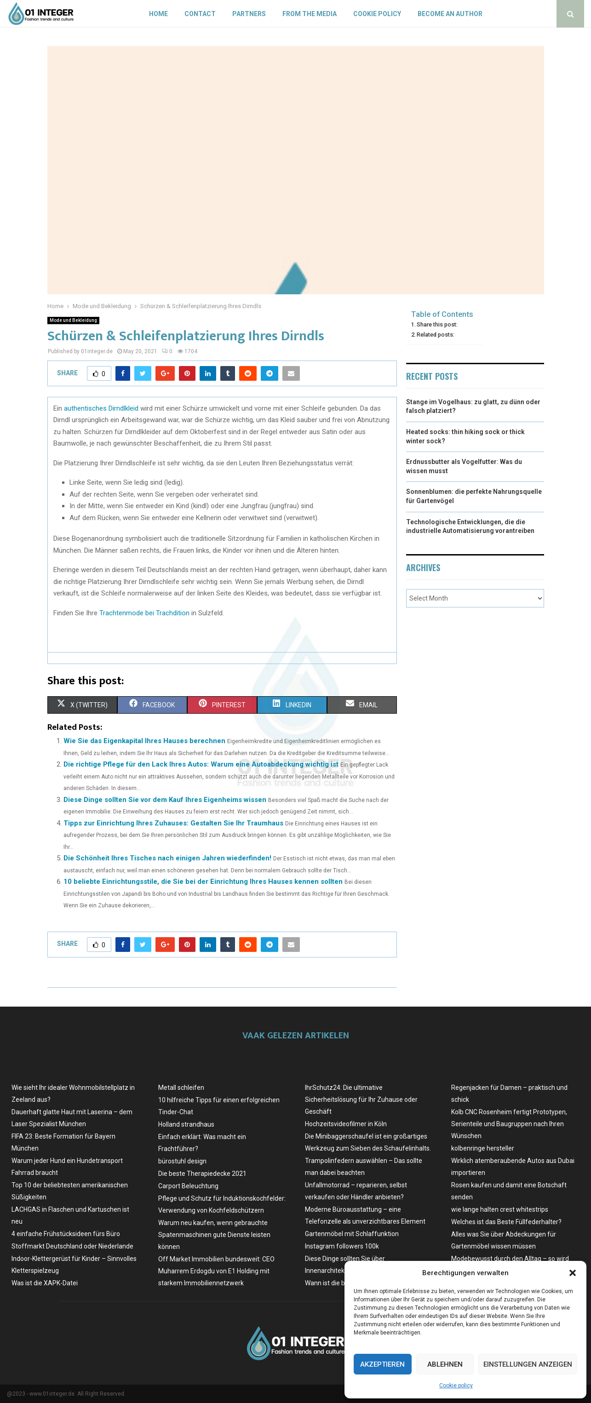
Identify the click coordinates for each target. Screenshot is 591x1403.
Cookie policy (456, 1385)
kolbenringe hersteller (482, 1148)
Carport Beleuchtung (188, 1186)
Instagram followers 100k (342, 1246)
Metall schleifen (181, 1087)
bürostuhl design (182, 1161)
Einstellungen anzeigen (527, 1364)
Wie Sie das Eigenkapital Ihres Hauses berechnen (144, 741)
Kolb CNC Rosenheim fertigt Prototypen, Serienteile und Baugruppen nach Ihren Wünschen (509, 1124)
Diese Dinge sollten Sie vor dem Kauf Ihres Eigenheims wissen (164, 800)
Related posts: (435, 334)
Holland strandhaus (186, 1124)
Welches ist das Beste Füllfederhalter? (506, 1221)
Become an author (450, 13)
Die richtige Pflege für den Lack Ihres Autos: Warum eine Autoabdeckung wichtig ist (201, 764)
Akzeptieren (382, 1364)
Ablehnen (445, 1364)
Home (158, 13)
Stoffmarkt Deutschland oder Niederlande (72, 1246)
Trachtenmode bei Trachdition (144, 613)
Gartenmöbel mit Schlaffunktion (352, 1233)
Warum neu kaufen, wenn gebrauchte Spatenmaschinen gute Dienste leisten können (214, 1234)
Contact (200, 13)
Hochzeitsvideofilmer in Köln (346, 1124)
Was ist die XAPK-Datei (44, 1283)
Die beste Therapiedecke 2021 (202, 1173)
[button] (572, 1272)
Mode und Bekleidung (73, 320)
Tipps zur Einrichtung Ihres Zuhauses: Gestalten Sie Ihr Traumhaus (173, 823)
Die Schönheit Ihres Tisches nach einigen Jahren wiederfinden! (167, 858)
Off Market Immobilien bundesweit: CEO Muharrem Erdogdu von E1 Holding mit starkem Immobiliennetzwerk (216, 1271)
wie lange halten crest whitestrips (499, 1209)
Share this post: (437, 324)
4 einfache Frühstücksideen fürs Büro (65, 1233)
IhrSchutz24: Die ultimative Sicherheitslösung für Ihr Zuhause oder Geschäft (361, 1099)
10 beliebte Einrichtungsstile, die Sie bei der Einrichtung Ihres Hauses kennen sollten (203, 881)
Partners (249, 13)
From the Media (309, 13)
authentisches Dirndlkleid (101, 408)
